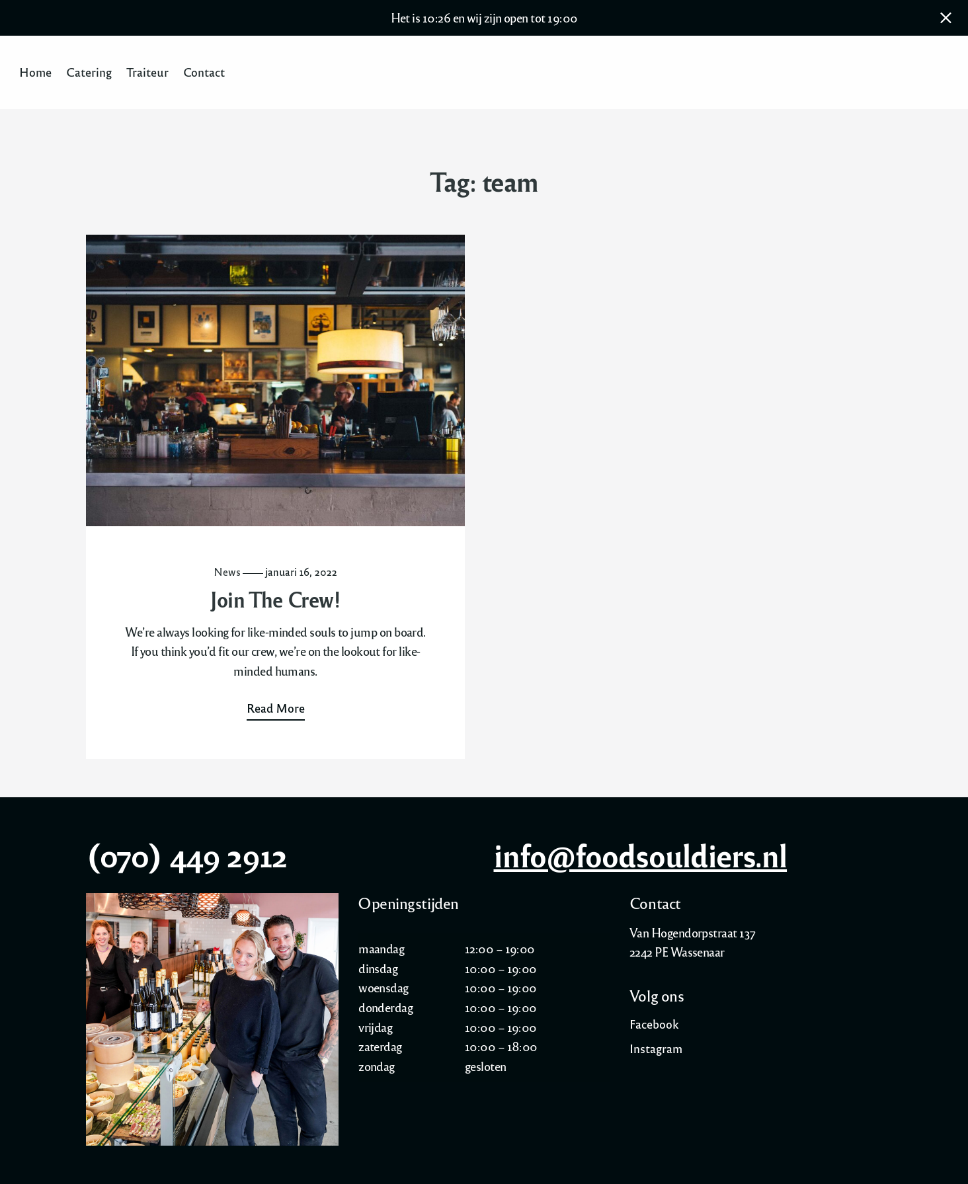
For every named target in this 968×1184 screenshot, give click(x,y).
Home (35, 72)
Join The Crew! (275, 599)
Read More (276, 707)
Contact (204, 72)
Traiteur (147, 72)
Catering (89, 72)
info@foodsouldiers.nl (640, 854)
